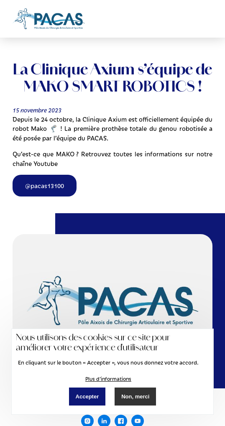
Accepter (87, 396)
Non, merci (135, 396)
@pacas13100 (44, 185)
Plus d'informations (108, 378)
